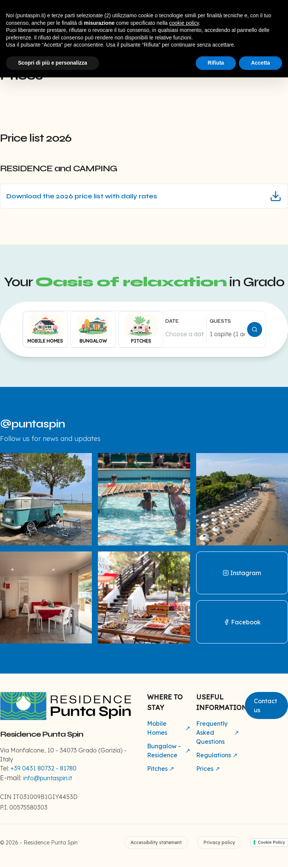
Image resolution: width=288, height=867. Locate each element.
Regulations (216, 755)
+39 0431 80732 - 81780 (43, 768)
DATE (172, 321)
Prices (208, 768)
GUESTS (220, 321)
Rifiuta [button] (216, 63)
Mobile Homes (168, 728)
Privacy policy (219, 842)
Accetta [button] (260, 63)
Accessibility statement (156, 842)
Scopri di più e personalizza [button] (52, 63)
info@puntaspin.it (47, 778)
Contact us (265, 705)
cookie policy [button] (184, 23)
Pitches (160, 768)
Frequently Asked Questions (217, 732)
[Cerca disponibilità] (254, 329)
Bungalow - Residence (168, 750)
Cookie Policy (271, 842)
